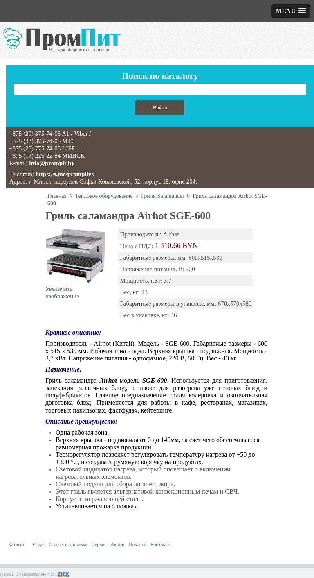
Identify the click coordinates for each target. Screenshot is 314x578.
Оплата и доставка (68, 544)
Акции (118, 544)
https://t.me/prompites (65, 174)
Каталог (16, 544)
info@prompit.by (51, 163)
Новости (137, 544)
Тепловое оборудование (103, 196)
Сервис (99, 544)
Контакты (160, 544)
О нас (39, 544)
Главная (57, 196)
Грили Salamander (162, 196)
